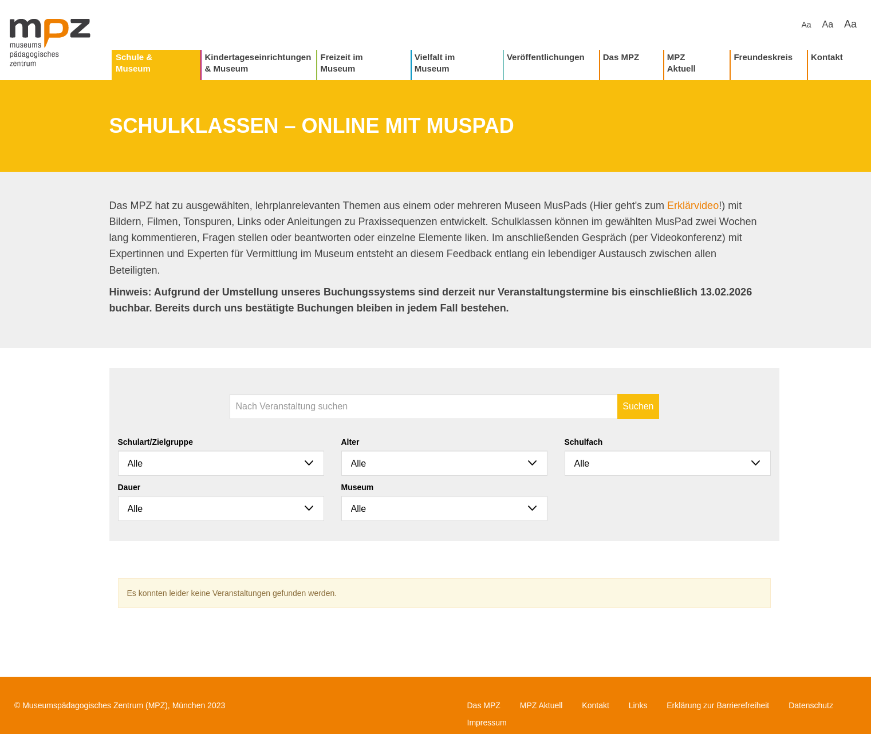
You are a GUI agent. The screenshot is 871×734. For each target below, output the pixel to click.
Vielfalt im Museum (435, 62)
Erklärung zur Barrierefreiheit (718, 705)
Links (638, 705)
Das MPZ (621, 57)
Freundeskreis (763, 57)
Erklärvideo (693, 205)
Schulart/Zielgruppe (155, 442)
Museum (357, 487)
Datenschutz (811, 705)
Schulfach (584, 442)
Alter (350, 442)
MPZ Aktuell (681, 62)
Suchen (637, 406)
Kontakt (827, 57)
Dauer (129, 487)
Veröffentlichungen (546, 57)
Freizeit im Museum (341, 62)
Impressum (487, 722)
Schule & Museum (134, 62)
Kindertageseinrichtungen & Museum (257, 62)
